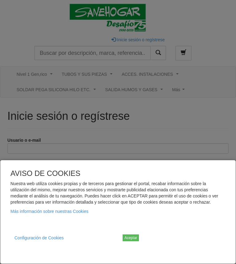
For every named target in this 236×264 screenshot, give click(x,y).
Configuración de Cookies (39, 237)
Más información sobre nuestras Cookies (49, 211)
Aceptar (130, 238)
